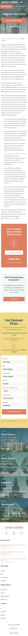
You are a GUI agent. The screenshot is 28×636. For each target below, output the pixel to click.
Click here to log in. (22, 421)
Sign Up (3, 593)
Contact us (12, 218)
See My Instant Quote (14, 411)
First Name (5, 358)
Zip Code (4, 380)
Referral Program (5, 596)
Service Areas (4, 577)
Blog (2, 574)
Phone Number (6, 373)
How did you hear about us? (10, 387)
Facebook (3, 611)
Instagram (3, 618)
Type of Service (6, 395)
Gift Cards (3, 580)
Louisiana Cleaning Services (12, 38)
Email (3, 366)
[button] (23, 2)
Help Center (4, 599)
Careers (3, 571)
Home (2, 38)
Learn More (5, 448)
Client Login (4, 589)
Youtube (3, 615)
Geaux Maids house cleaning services (15, 153)
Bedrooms (5, 402)
